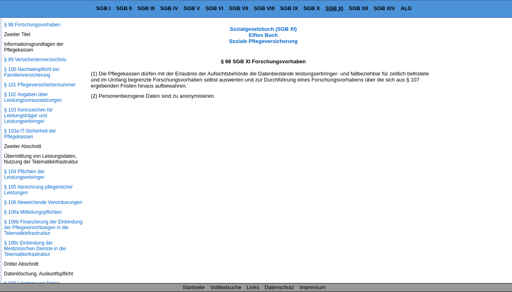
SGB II (124, 8)
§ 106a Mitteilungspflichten (33, 212)
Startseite (193, 287)
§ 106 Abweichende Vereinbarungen (43, 202)
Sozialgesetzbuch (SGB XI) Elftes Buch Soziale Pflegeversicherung (263, 35)
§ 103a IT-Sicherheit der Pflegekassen (30, 134)
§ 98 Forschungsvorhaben (32, 25)
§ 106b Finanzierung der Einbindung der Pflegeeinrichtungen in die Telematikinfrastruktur (43, 227)
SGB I (103, 8)
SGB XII (358, 8)
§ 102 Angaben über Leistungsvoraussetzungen (33, 97)
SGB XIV (384, 8)
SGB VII (239, 8)
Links (253, 287)
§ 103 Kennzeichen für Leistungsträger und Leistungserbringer (28, 115)
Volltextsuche (226, 287)
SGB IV (169, 8)
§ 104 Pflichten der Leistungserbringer (24, 174)
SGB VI (214, 8)
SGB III (146, 8)
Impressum (313, 287)
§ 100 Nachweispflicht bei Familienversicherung (31, 72)
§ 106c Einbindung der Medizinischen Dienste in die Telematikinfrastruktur (35, 248)
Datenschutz (279, 287)
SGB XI (334, 8)
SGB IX (289, 8)
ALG (406, 8)
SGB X (312, 8)
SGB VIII (264, 8)
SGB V (192, 8)
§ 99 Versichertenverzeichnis (35, 59)
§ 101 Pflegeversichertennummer (40, 85)
